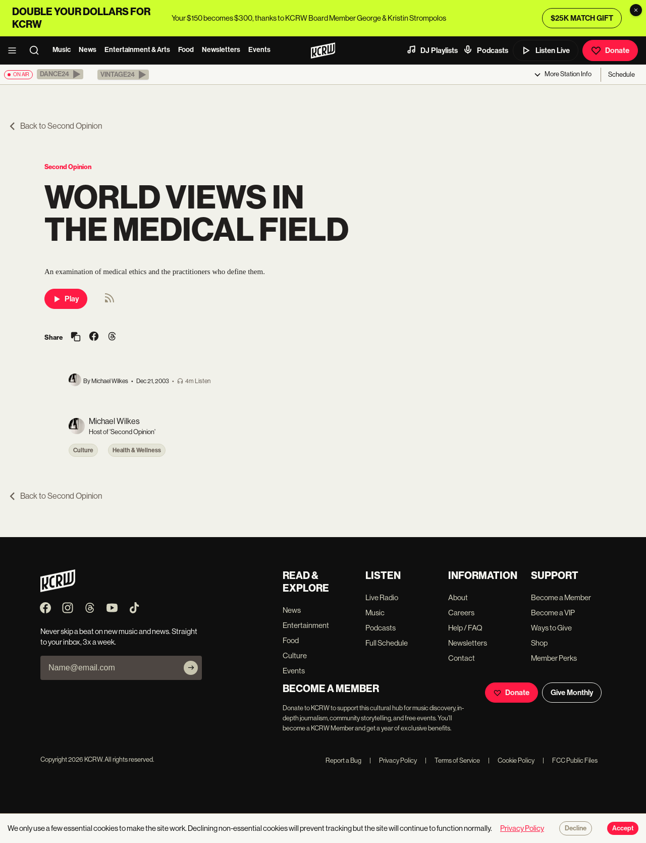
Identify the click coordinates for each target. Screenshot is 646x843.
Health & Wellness (137, 450)
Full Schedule (386, 643)
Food (186, 49)
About (458, 597)
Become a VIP (553, 612)
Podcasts (485, 50)
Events (259, 49)
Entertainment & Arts (137, 49)
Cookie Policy (511, 760)
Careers (461, 612)
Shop (539, 643)
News (87, 49)
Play (66, 298)
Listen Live (545, 50)
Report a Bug (343, 760)
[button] (60, 74)
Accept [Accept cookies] (622, 828)
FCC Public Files (570, 760)
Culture (83, 450)
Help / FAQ (465, 627)
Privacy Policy (393, 760)
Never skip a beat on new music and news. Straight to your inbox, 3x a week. (118, 636)
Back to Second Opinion (55, 126)
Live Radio (381, 597)
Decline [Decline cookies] (575, 828)
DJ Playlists (432, 50)
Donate (610, 50)
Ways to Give (551, 627)
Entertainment (306, 625)
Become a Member (561, 597)
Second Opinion (67, 167)
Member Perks (554, 658)
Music (61, 49)
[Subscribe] (191, 668)
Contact (461, 658)
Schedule (621, 74)
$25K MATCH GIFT (582, 18)
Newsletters (221, 49)
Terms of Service (452, 760)
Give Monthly (572, 692)
